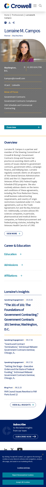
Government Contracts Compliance (20, 101)
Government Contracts (14, 96)
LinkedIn (16, 85)
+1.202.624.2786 (34, 67)
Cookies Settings (23, 469)
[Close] (43, 455)
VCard (7, 85)
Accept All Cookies (23, 483)
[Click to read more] (13, 232)
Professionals (17, 15)
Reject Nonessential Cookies (23, 476)
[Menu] (35, 6)
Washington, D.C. (10, 69)
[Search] (40, 6)
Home (6, 15)
